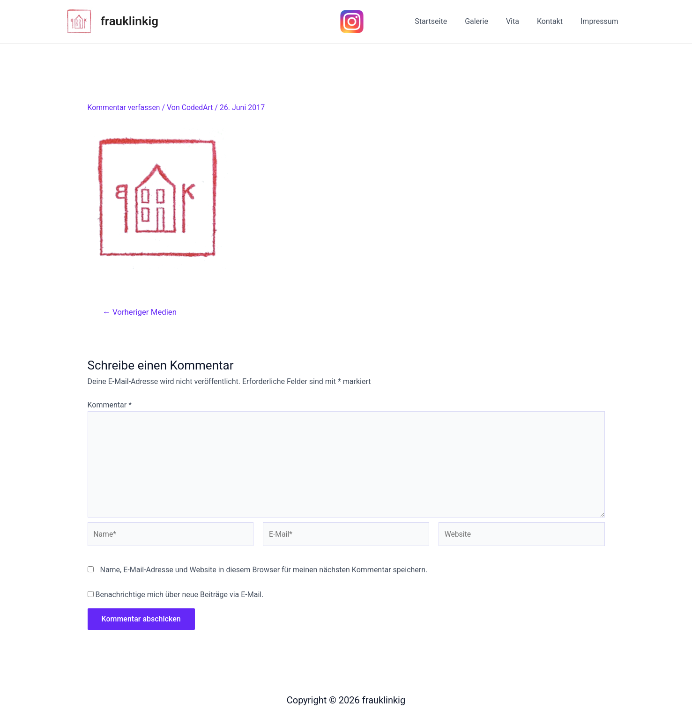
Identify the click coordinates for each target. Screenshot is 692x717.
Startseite (443, 21)
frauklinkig (130, 21)
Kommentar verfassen (124, 107)
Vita (519, 21)
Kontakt (554, 21)
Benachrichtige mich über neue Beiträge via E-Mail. (179, 596)
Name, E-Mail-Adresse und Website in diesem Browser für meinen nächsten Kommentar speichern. (263, 571)
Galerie (486, 21)
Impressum (601, 21)
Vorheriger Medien (140, 312)
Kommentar (110, 404)
